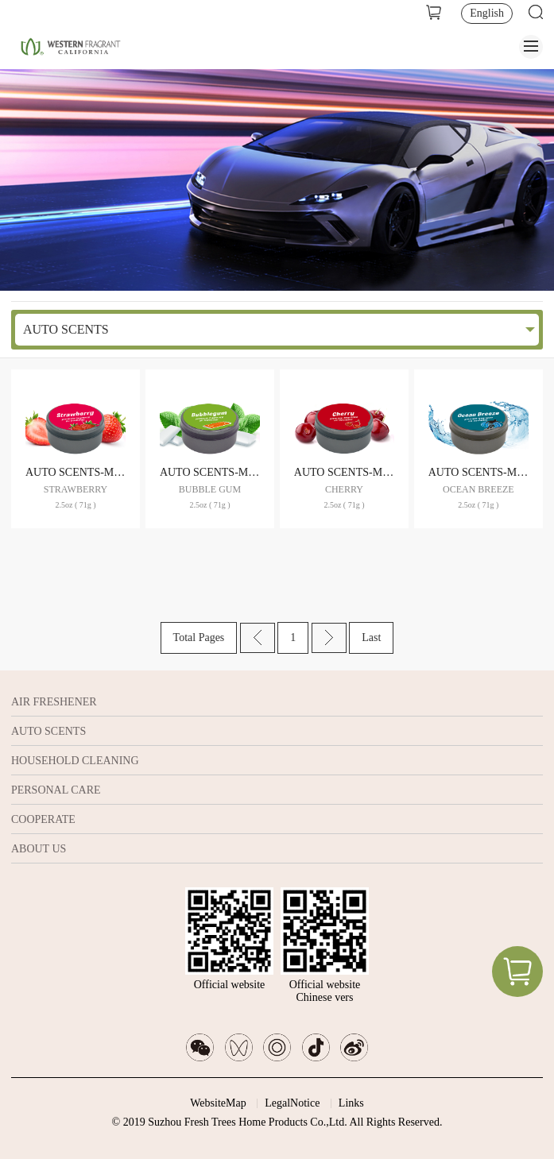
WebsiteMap (218, 1103)
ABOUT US (38, 849)
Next (329, 638)
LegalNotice (292, 1103)
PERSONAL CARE (56, 790)
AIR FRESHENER (54, 702)
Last (371, 637)
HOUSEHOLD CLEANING (75, 761)
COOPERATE (43, 819)
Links (351, 1103)
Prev (257, 638)
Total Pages (199, 637)
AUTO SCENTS (66, 329)
